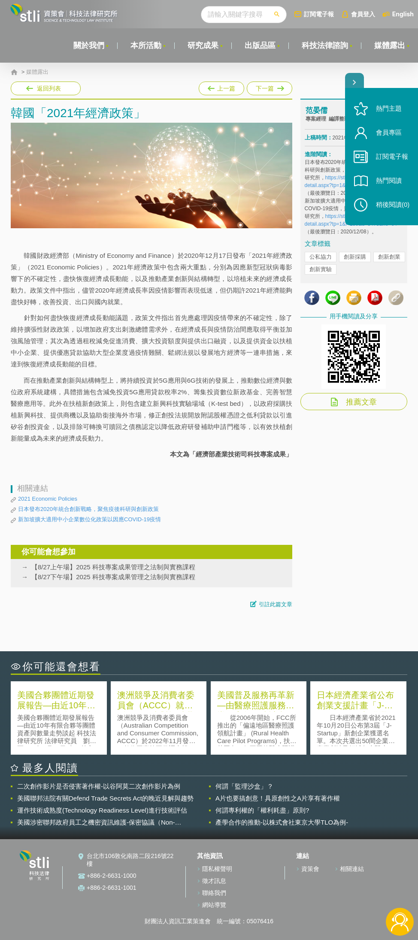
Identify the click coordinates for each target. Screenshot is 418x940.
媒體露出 (389, 45)
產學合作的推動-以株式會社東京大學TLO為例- (281, 822)
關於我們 (88, 45)
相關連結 (352, 868)
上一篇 (221, 87)
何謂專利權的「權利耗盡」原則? (262, 810)
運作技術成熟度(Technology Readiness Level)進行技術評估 (102, 810)
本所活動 (145, 45)
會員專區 (389, 132)
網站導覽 (214, 904)
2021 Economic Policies (47, 499)
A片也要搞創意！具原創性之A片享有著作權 (277, 798)
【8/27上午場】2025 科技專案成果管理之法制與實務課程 (113, 567)
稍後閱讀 (392, 204)
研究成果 (203, 45)
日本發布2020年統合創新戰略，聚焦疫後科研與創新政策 (88, 509)
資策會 (310, 868)
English (403, 14)
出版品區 (260, 45)
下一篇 (269, 87)
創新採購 (355, 257)
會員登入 (363, 14)
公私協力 (320, 257)
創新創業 (389, 257)
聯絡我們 (214, 892)
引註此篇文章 (275, 604)
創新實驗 (320, 269)
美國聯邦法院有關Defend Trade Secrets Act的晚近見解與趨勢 (105, 798)
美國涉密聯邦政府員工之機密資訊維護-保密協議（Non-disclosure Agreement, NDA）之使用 (96, 822)
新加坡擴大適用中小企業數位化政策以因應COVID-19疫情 (89, 519)
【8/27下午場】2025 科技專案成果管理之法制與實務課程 (113, 576)
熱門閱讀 (389, 180)
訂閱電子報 (319, 14)
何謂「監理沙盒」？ (244, 786)
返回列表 (49, 88)
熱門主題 (389, 108)
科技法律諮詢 (325, 45)
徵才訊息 (214, 880)
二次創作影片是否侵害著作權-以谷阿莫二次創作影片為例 (98, 786)
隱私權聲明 (217, 868)
